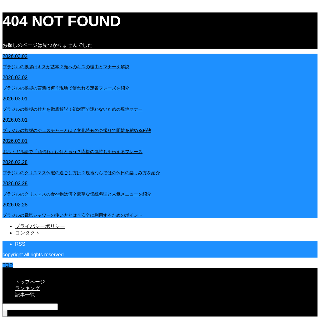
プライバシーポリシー (40, 226)
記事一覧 (25, 294)
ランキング (27, 288)
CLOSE (10, 270)
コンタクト (27, 232)
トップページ (30, 281)
